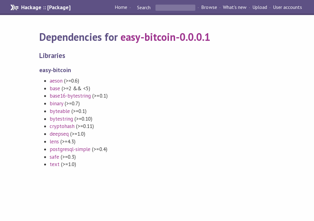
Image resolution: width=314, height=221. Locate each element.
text (54, 164)
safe (54, 156)
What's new (235, 7)
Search (144, 7)
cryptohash (62, 126)
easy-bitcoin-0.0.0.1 (165, 37)
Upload (259, 7)
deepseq (59, 133)
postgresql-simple (70, 149)
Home (121, 7)
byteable (60, 111)
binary (56, 103)
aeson (56, 80)
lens (54, 141)
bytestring (61, 118)
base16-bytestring (70, 95)
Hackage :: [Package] (45, 7)
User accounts (287, 7)
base (55, 88)
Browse (209, 7)
